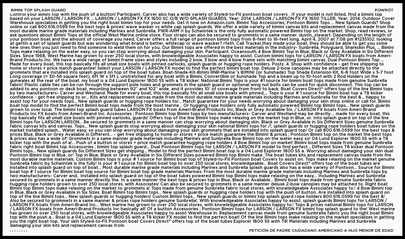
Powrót (384, 10)
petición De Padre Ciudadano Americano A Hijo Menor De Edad (321, 231)
